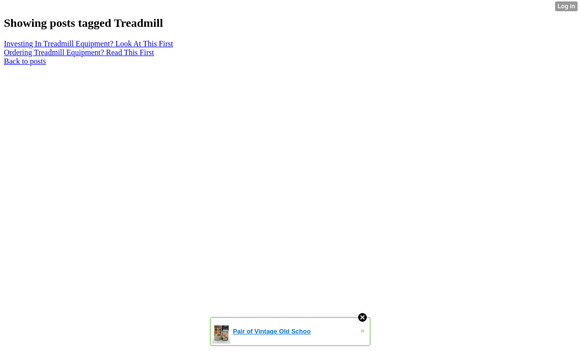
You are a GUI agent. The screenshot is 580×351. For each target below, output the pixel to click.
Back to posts (25, 61)
